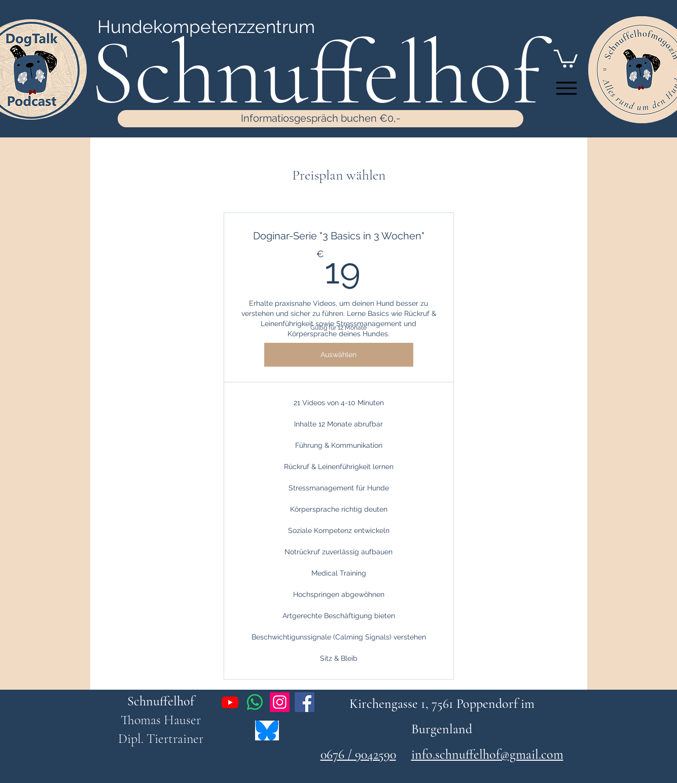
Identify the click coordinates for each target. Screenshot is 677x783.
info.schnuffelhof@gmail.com (487, 754)
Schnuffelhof (160, 701)
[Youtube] (230, 702)
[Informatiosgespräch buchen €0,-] (320, 119)
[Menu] (566, 88)
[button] (566, 57)
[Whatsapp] (255, 702)
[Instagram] (280, 702)
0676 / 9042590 (358, 754)
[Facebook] (304, 702)
